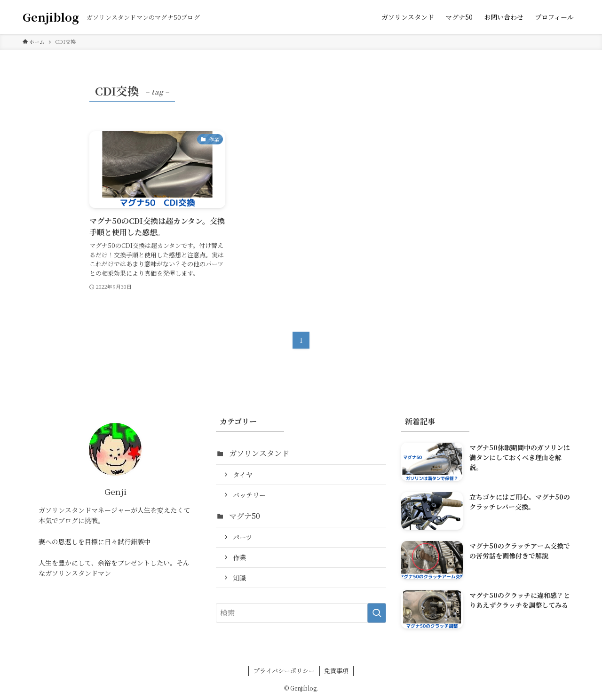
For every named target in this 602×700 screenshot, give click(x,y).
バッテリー (249, 495)
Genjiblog (51, 17)
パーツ (242, 537)
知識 (239, 577)
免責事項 (336, 670)
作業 (239, 557)
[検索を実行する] (376, 613)
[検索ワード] (301, 613)
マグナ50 (244, 515)
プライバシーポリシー (284, 670)
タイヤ (243, 474)
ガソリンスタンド (259, 453)
